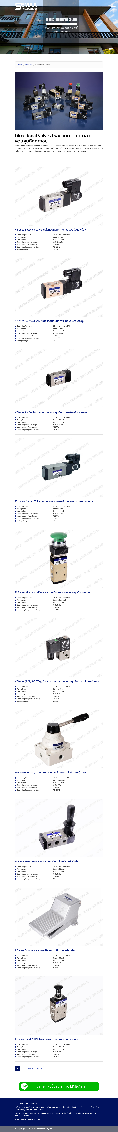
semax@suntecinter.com (30, 1119)
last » (39, 1068)
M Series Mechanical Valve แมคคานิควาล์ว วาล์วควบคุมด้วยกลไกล (52, 592)
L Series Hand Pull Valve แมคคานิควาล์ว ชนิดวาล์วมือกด (46, 1039)
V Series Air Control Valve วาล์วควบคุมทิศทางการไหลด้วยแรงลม (51, 412)
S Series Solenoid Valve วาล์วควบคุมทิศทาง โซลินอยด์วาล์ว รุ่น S (50, 320)
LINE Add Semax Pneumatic (59, 1086)
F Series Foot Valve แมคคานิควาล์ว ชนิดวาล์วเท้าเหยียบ (45, 950)
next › (30, 1068)
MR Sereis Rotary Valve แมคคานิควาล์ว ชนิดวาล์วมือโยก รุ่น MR (50, 772)
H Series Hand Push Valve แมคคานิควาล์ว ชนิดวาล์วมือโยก (47, 861)
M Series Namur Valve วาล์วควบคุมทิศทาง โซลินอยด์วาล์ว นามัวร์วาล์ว (54, 500)
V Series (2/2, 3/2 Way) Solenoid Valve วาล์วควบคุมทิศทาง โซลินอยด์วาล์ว (57, 681)
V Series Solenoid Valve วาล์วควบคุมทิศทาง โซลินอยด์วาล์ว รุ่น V (51, 229)
